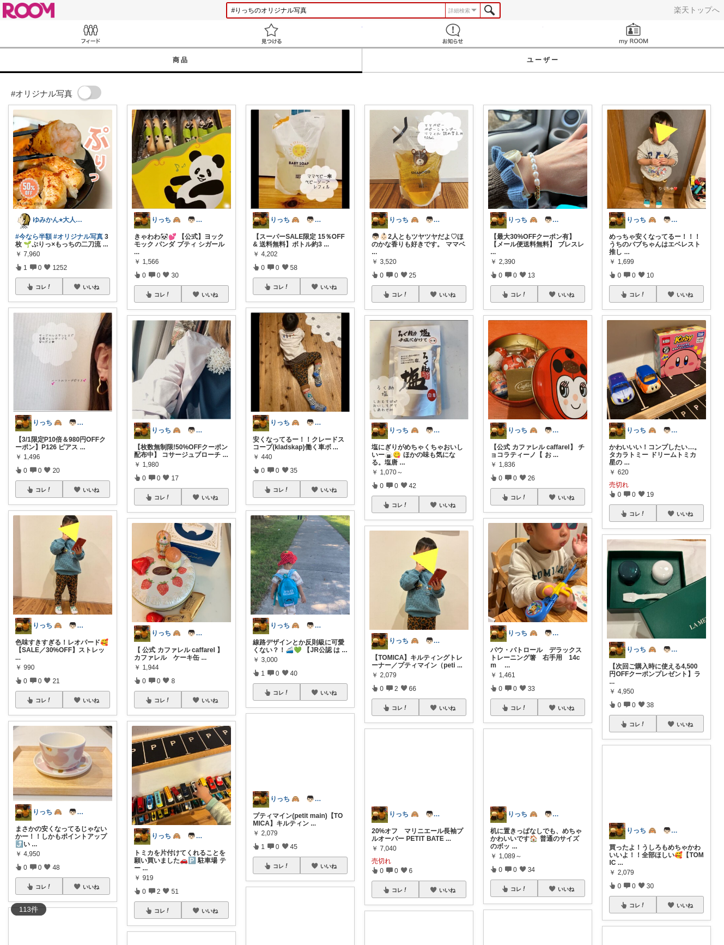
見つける (271, 33)
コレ (43, 287)
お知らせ (452, 33)
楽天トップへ (697, 9)
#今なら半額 (33, 236)
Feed (90, 33)
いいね (91, 287)
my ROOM (633, 33)
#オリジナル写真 (78, 236)
